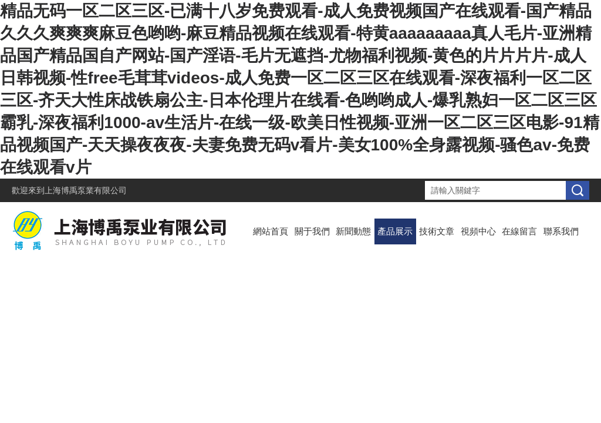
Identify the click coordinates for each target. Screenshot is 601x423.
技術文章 (436, 231)
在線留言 (519, 231)
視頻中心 (478, 231)
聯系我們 (561, 231)
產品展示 (395, 231)
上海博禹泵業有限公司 (86, 190)
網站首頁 (270, 231)
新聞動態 (353, 231)
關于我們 (312, 231)
